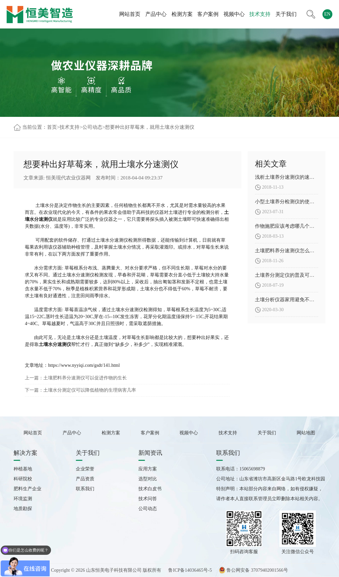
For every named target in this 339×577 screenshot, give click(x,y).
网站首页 (129, 14)
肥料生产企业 (27, 488)
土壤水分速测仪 (55, 344)
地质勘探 (23, 508)
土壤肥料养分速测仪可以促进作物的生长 (85, 377)
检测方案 (182, 14)
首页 (52, 127)
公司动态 (92, 127)
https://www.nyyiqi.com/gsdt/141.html (84, 365)
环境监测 (23, 498)
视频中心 (234, 14)
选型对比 (147, 478)
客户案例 (207, 14)
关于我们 (286, 14)
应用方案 (147, 468)
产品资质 (85, 478)
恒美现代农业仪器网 (68, 177)
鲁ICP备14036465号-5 (190, 570)
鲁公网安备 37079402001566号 (253, 570)
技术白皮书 (150, 488)
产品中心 (156, 14)
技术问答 (147, 498)
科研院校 (23, 478)
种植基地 (23, 468)
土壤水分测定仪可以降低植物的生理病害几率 (89, 390)
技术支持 (259, 14)
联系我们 (85, 488)
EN (327, 14)
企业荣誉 (85, 468)
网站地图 (306, 432)
